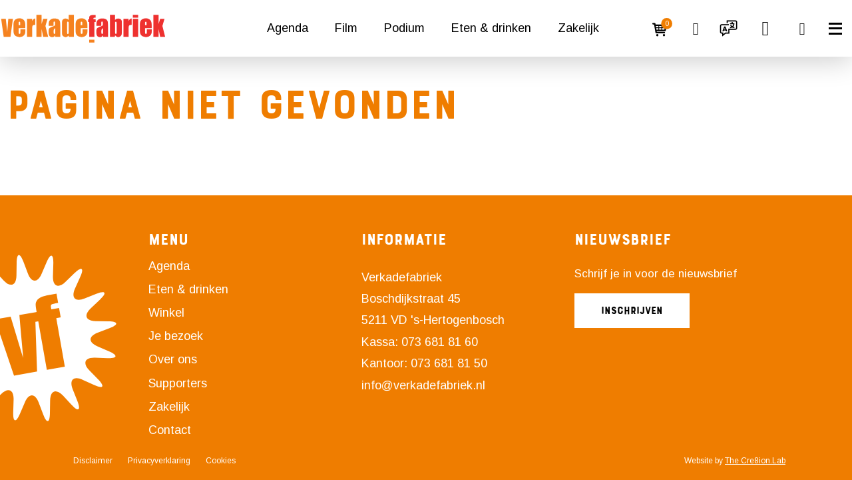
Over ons (172, 359)
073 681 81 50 (449, 363)
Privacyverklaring (159, 460)
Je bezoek (175, 336)
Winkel (166, 312)
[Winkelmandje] (662, 29)
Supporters (177, 383)
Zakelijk (578, 28)
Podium (404, 28)
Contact (169, 430)
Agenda (287, 28)
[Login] (629, 29)
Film (346, 28)
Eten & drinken (491, 28)
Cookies (221, 460)
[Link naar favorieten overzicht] (696, 29)
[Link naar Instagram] (376, 412)
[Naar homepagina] (83, 28)
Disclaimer (92, 460)
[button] (729, 29)
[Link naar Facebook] (366, 412)
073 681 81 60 (439, 342)
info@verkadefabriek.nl (423, 385)
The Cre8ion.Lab (755, 460)
